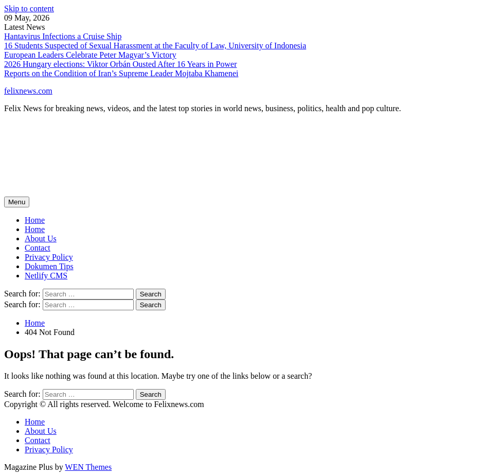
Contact (37, 247)
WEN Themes (88, 467)
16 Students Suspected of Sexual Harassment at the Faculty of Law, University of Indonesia (155, 45)
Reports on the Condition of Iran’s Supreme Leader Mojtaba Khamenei (121, 73)
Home (35, 229)
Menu (16, 202)
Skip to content (29, 8)
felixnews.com (28, 90)
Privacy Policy (49, 257)
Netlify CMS (46, 275)
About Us (41, 238)
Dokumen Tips (49, 266)
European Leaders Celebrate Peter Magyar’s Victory (90, 54)
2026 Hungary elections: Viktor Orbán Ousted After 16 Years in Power (120, 64)
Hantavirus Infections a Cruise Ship (62, 36)
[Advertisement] (191, 163)
